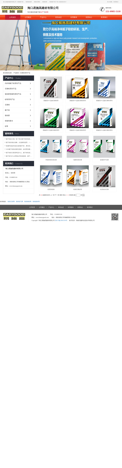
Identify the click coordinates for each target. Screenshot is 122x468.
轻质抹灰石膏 (104, 189)
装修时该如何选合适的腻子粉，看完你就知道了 (19, 146)
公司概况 (28, 17)
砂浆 (6, 126)
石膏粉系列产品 (10, 89)
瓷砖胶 (7, 115)
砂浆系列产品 (10, 99)
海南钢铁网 (28, 201)
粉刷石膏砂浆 (77, 189)
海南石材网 (11, 201)
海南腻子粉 (20, 2)
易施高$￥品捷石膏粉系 (51, 100)
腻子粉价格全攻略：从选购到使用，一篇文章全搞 (19, 142)
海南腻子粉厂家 (53, 2)
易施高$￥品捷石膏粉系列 (78, 100)
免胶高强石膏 (77, 160)
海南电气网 (19, 201)
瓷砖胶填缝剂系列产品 (13, 94)
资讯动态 (58, 17)
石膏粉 (7, 105)
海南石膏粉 (37, 2)
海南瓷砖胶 (29, 2)
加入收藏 (109, 2)
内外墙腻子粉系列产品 (13, 83)
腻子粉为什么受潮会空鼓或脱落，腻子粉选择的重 (19, 156)
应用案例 (73, 17)
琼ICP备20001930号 (61, 220)
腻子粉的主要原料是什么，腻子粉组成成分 (19, 152)
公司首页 (12, 17)
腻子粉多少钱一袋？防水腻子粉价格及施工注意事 (19, 139)
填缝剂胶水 (9, 121)
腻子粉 (7, 110)
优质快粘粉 (51, 189)
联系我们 (116, 2)
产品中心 (43, 17)
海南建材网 (36, 201)
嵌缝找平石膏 (104, 160)
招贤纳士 (89, 17)
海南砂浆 (44, 2)
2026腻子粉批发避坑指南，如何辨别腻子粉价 (19, 149)
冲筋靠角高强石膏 (51, 160)
